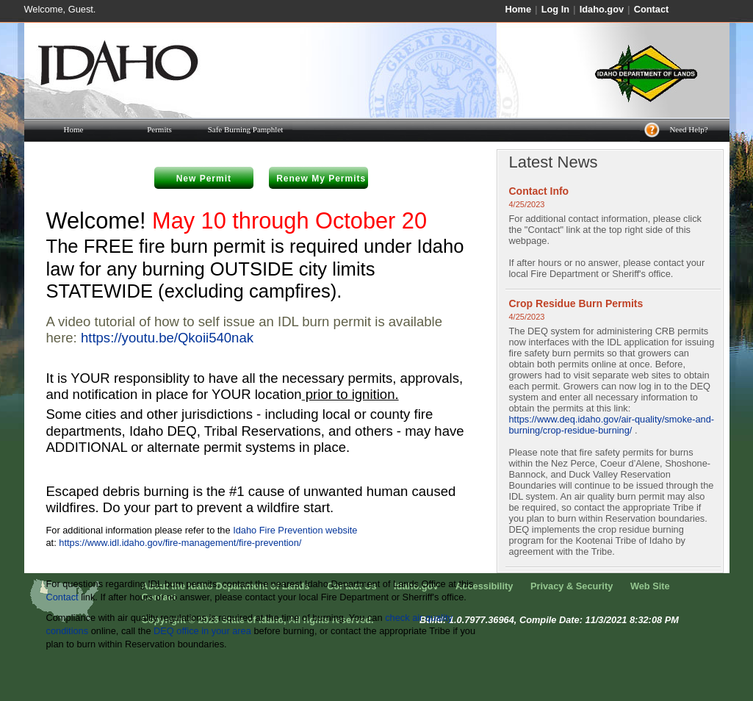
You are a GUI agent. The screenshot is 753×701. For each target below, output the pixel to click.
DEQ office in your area (202, 630)
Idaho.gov (602, 9)
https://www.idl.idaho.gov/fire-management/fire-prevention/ (180, 542)
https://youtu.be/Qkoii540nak (167, 337)
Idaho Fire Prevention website (295, 530)
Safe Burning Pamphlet (246, 129)
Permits (159, 129)
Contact (651, 9)
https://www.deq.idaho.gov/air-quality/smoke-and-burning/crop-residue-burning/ (612, 425)
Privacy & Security (571, 586)
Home (518, 9)
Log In (555, 9)
